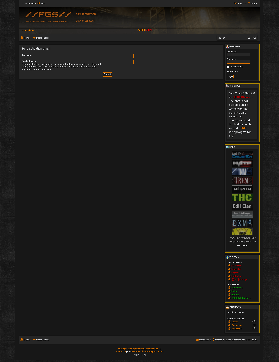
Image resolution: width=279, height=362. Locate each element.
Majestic (235, 273)
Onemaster (237, 325)
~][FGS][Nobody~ (242, 97)
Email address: (29, 61)
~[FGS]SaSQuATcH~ (240, 298)
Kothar (234, 291)
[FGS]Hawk (236, 266)
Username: (27, 55)
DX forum (242, 245)
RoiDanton (236, 276)
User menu (233, 46)
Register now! (233, 71)
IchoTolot (236, 269)
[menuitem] (40, 3)
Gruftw (235, 322)
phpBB (129, 351)
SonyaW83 (237, 329)
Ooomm (235, 295)
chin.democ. (237, 288)
